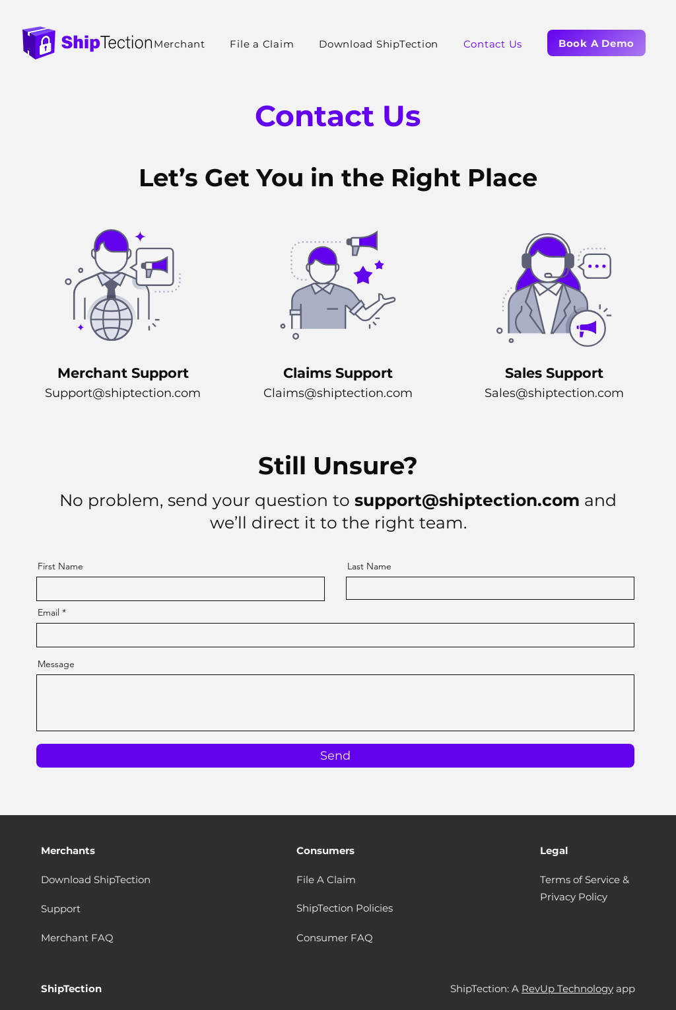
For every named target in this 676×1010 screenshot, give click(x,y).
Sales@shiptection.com (554, 393)
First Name (60, 566)
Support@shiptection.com (123, 393)
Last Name (369, 566)
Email (48, 612)
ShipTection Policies (344, 908)
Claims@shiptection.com (338, 393)
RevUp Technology (567, 988)
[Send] (335, 756)
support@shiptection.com (467, 500)
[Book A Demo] (596, 43)
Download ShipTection (96, 879)
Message (56, 663)
